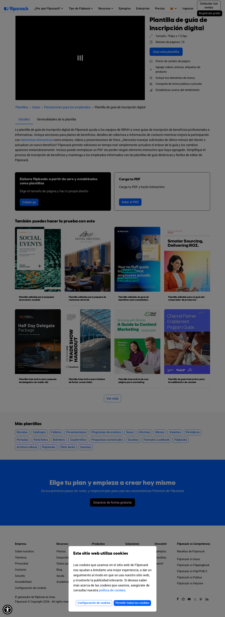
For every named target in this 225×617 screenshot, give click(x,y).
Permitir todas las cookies (132, 603)
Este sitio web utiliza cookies (112, 556)
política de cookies (112, 590)
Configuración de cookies (94, 603)
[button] (7, 609)
